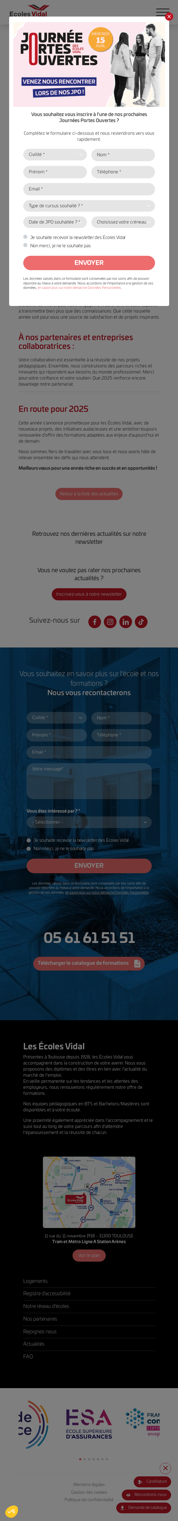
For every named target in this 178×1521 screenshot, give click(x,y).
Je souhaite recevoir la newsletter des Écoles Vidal (78, 237)
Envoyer (89, 263)
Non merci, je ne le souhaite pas (60, 246)
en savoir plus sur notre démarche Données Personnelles (79, 287)
